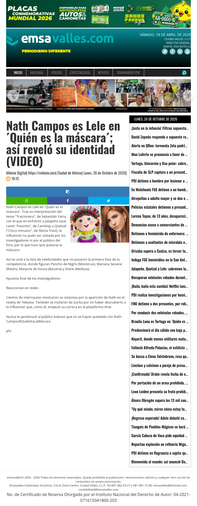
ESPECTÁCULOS (80, 72)
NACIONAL (37, 72)
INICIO (18, 72)
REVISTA (103, 72)
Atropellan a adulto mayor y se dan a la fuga (163, 198)
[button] (10, 96)
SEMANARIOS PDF (128, 72)
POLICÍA (57, 72)
